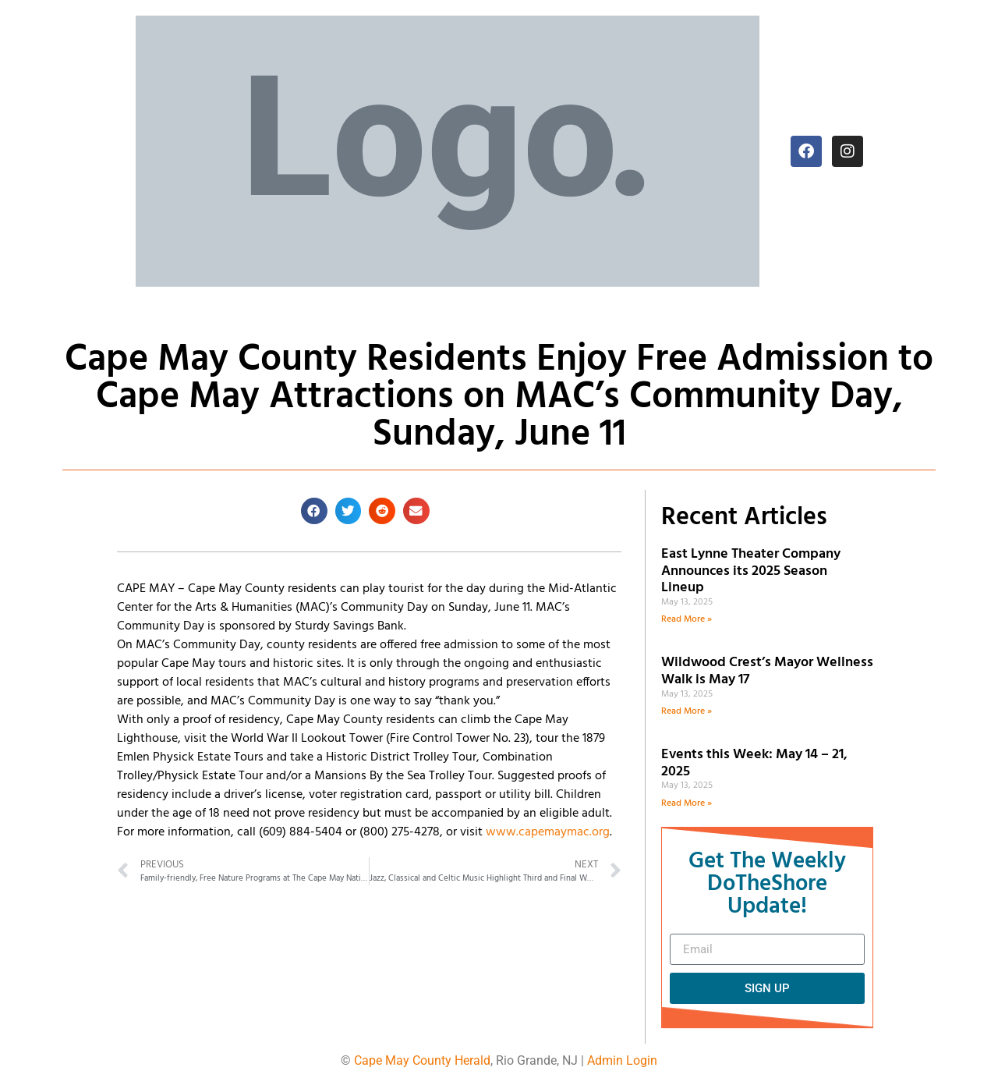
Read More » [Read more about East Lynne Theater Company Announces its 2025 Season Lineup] (686, 619)
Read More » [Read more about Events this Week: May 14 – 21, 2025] (686, 803)
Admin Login (622, 1060)
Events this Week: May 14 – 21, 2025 (754, 763)
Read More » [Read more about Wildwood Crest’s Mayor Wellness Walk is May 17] (686, 711)
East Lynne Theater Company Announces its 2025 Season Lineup (751, 571)
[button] (314, 511)
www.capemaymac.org (548, 832)
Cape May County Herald (422, 1060)
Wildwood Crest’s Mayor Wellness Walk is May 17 (767, 671)
